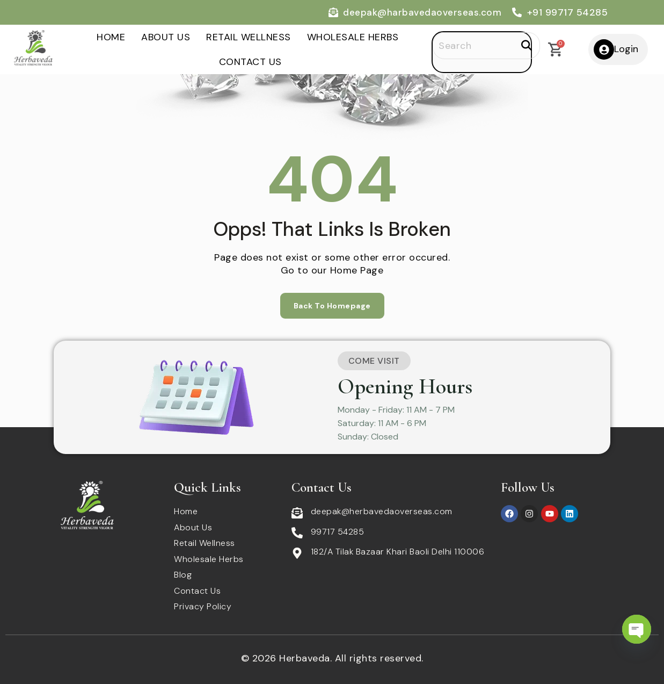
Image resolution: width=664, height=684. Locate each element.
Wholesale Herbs (353, 37)
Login (626, 49)
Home (111, 37)
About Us (165, 37)
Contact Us (250, 61)
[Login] (604, 49)
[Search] (486, 45)
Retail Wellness (248, 37)
